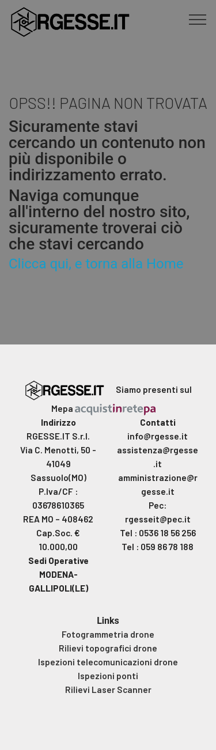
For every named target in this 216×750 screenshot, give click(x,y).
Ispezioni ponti (108, 676)
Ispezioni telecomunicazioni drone (108, 662)
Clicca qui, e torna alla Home (96, 264)
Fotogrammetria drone (108, 634)
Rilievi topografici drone (108, 648)
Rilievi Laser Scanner (108, 689)
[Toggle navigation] (198, 19)
